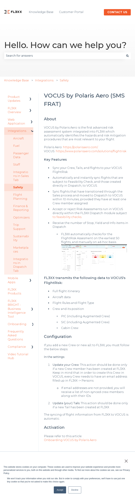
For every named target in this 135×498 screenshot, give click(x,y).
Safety (64, 80)
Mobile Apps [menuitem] (13, 280)
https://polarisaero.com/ (80, 147)
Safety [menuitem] (18, 187)
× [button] (126, 461)
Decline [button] (74, 490)
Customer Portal (71, 12)
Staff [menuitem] (16, 164)
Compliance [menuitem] (17, 346)
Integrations (44, 80)
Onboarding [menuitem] (17, 324)
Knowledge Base (41, 12)
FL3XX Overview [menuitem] (14, 110)
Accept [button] (60, 490)
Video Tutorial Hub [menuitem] (18, 356)
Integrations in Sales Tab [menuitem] (21, 176)
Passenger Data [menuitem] (21, 155)
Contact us (117, 12)
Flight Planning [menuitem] (20, 196)
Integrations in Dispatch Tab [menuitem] (20, 264)
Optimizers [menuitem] (21, 217)
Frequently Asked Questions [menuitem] (16, 335)
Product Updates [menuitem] (14, 98)
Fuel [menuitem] (16, 145)
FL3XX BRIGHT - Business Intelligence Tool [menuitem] (17, 308)
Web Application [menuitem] (16, 121)
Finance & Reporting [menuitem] (21, 208)
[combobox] (64, 55)
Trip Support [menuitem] (19, 226)
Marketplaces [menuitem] (20, 249)
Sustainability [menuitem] (21, 238)
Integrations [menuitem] (17, 131)
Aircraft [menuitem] (18, 138)
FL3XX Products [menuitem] (14, 291)
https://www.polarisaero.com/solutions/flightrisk (91, 151)
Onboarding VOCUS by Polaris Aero (70, 440)
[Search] (127, 55)
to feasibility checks (67, 217)
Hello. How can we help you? (65, 45)
